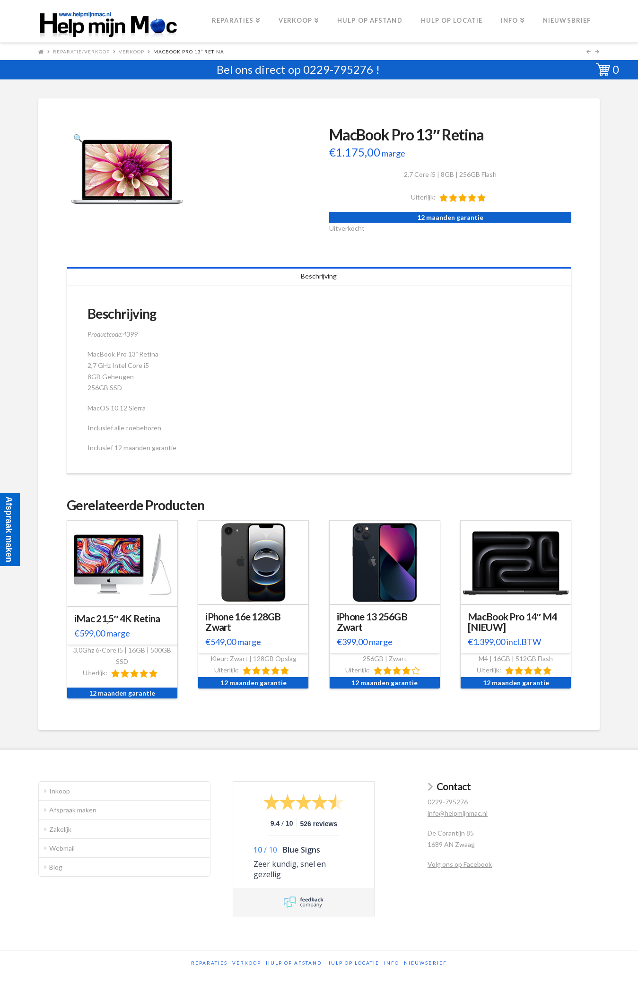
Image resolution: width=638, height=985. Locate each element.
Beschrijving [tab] (319, 276)
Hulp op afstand (294, 963)
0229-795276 (338, 69)
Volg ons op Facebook (460, 864)
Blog (55, 867)
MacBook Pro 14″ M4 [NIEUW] (512, 622)
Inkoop (59, 791)
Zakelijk (60, 829)
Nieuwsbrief (425, 963)
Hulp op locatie (352, 963)
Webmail (62, 848)
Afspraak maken (72, 810)
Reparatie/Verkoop (81, 51)
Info (391, 963)
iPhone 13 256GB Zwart (372, 622)
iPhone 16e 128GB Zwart (242, 622)
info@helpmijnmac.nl (458, 813)
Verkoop (131, 51)
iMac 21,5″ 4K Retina (117, 618)
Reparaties (209, 963)
